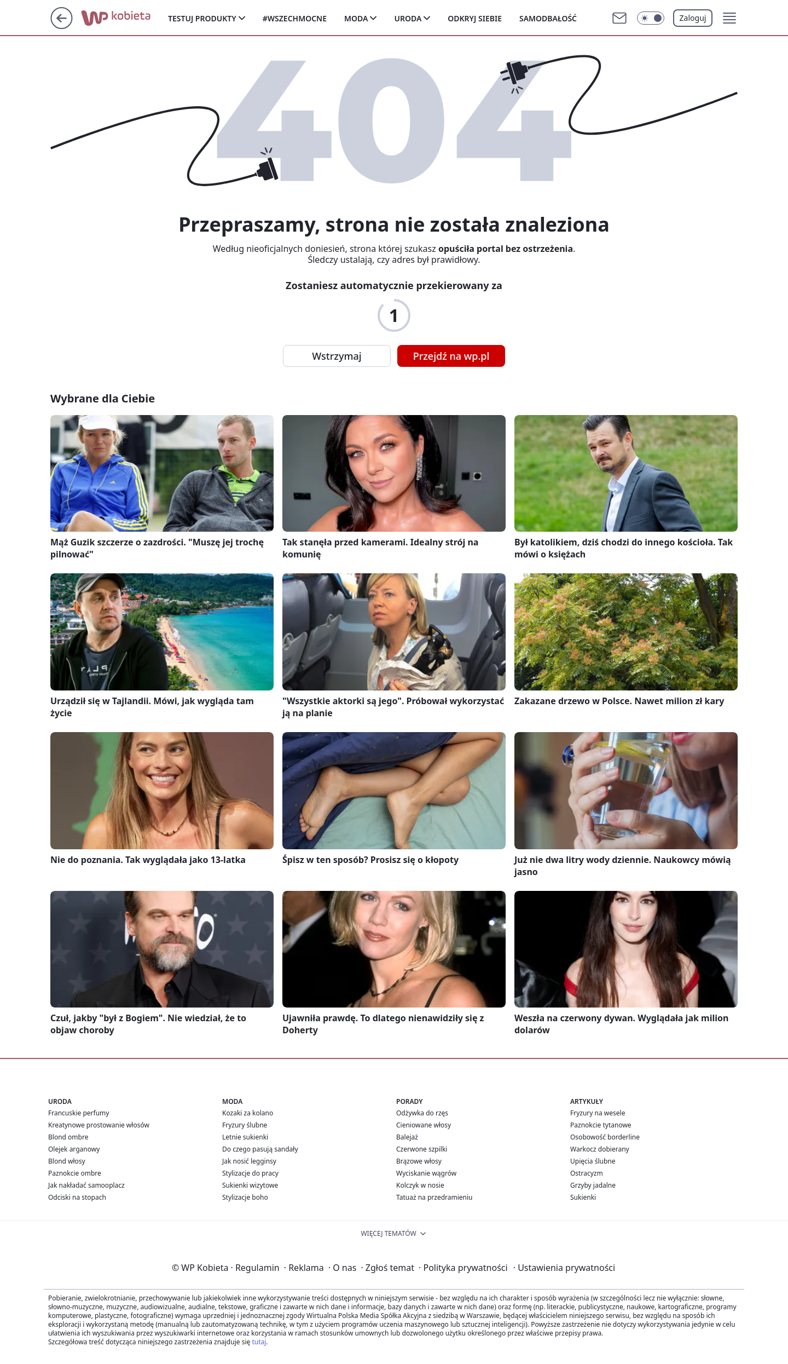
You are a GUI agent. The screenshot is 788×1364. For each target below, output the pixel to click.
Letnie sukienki (245, 1137)
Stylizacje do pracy (250, 1173)
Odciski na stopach (77, 1197)
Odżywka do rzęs (422, 1113)
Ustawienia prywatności (564, 1268)
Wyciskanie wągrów (426, 1173)
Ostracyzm (586, 1173)
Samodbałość (548, 18)
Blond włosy (66, 1161)
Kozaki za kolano (247, 1113)
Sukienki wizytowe (250, 1185)
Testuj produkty (202, 18)
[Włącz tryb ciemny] (650, 18)
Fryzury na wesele (597, 1113)
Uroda (407, 18)
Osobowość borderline (605, 1137)
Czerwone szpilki (421, 1149)
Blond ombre (68, 1137)
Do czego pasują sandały (260, 1149)
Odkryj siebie (475, 18)
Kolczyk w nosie (420, 1185)
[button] (729, 18)
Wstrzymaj (336, 355)
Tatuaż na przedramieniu (434, 1197)
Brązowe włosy (419, 1161)
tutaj (259, 1341)
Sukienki (583, 1197)
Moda (356, 18)
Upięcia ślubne (593, 1161)
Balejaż (407, 1137)
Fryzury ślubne (244, 1125)
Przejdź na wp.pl (451, 355)
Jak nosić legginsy (249, 1161)
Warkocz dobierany (599, 1149)
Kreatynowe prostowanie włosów (98, 1125)
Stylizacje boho (245, 1197)
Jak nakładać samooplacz (86, 1185)
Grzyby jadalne (593, 1185)
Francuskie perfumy (78, 1113)
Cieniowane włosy (423, 1125)
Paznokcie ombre (74, 1173)
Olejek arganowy (74, 1149)
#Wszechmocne (295, 18)
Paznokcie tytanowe (600, 1125)
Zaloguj (693, 18)
